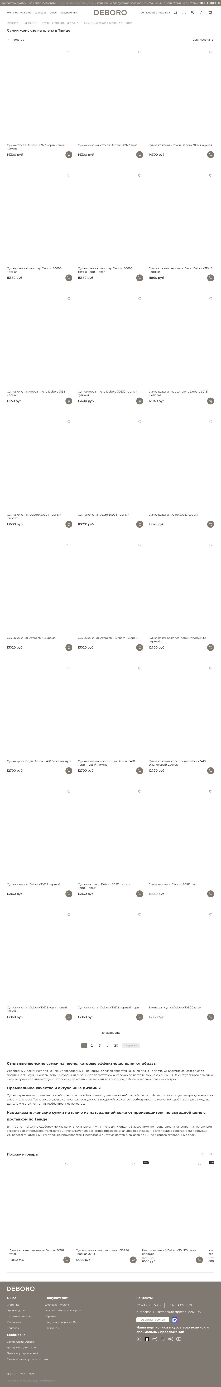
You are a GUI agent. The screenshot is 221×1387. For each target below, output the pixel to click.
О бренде (13, 1304)
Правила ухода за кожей (22, 1353)
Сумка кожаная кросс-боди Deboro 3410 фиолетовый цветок (177, 763)
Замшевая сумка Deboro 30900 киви (175, 1007)
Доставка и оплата (57, 1304)
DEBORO (30, 23)
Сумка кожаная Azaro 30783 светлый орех (107, 638)
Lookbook (40, 12)
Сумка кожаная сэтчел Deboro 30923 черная (180, 145)
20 (116, 1045)
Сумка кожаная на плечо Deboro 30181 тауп (37, 1257)
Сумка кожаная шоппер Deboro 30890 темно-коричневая (105, 270)
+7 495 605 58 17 (149, 1305)
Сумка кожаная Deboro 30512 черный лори (108, 1007)
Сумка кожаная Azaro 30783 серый (173, 514)
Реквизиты (14, 1322)
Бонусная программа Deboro (63, 1322)
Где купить (52, 1328)
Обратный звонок (153, 1319)
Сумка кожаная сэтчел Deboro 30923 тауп (107, 145)
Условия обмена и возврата (63, 1310)
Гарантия (51, 1316)
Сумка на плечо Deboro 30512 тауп (173, 884)
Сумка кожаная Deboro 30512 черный (33, 884)
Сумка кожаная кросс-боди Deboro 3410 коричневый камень (106, 763)
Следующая (130, 1045)
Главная (12, 23)
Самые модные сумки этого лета (28, 1359)
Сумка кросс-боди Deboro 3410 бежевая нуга (39, 761)
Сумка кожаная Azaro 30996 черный (103, 514)
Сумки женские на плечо (60, 23)
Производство (16, 1310)
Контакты (13, 1328)
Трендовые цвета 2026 (21, 1347)
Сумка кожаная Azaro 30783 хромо (31, 638)
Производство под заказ (154, 12)
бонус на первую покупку (42, 3)
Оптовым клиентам (19, 1316)
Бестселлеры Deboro (20, 1341)
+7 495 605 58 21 (179, 1305)
